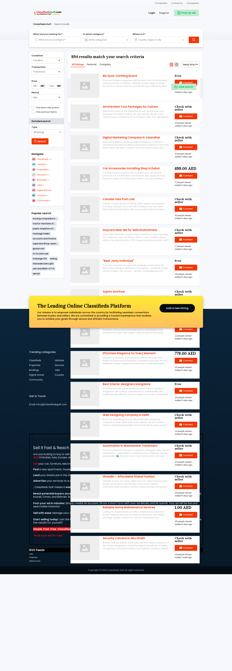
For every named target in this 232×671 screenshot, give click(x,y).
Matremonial (34, 658)
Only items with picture (47, 107)
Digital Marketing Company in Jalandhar (131, 182)
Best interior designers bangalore (126, 429)
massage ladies (41, 233)
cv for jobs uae (40, 253)
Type (34, 127)
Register (164, 13)
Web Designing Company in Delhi (126, 460)
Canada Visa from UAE (119, 244)
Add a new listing (177, 405)
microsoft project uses (119, 367)
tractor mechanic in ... (44, 223)
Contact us (177, 3)
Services (59, 462)
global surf (38, 248)
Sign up (175, 457)
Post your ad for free (48, 632)
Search (93, 518)
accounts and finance (44, 238)
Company (105, 64)
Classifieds (35, 457)
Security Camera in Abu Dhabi (124, 583)
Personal (91, 64)
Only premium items (46, 111)
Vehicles (59, 457)
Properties (34, 462)
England (117, 457)
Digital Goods (36, 471)
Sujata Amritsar (114, 336)
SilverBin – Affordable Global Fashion (129, 521)
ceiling (53, 258)
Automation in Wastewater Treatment (130, 490)
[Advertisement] (46, 329)
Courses (59, 471)
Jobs (57, 466)
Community (36, 476)
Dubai (90, 457)
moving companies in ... (45, 218)
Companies (193, 3)
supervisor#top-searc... (45, 243)
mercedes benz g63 (43, 263)
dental (36, 273)
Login (151, 13)
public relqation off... (44, 228)
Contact (186, 192)
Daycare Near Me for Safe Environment (130, 275)
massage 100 (40, 258)
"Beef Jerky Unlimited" (118, 306)
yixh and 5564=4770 (43, 268)
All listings (78, 64)
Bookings (34, 466)
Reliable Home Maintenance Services (129, 552)
